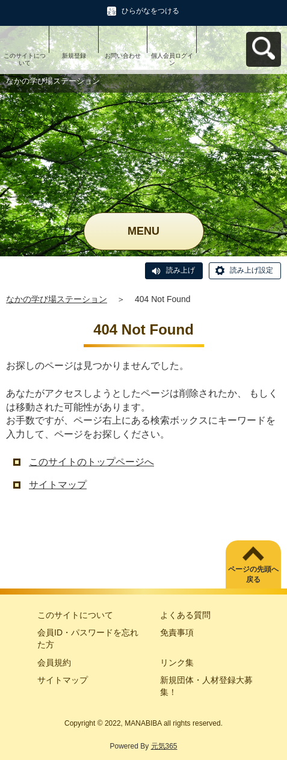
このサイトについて (25, 59)
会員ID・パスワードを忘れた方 (87, 638)
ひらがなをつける (150, 11)
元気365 (164, 746)
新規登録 (74, 55)
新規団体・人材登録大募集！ (206, 686)
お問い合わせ (123, 55)
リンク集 (177, 662)
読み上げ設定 (251, 270)
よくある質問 (185, 615)
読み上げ (180, 270)
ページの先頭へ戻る (253, 574)
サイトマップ (58, 485)
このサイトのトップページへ (91, 462)
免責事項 (177, 632)
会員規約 (54, 662)
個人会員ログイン (172, 59)
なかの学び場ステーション (56, 299)
